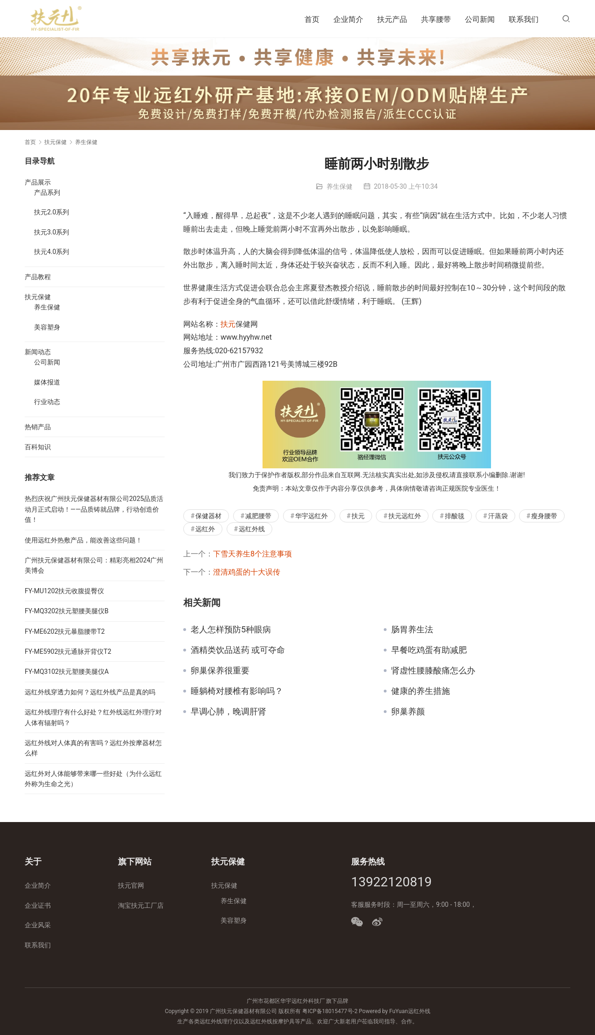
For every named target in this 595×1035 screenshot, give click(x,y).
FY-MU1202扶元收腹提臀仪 (64, 591)
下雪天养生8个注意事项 (252, 553)
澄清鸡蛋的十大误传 (246, 572)
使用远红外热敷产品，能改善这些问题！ (83, 540)
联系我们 (524, 19)
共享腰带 (436, 19)
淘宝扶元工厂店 (141, 905)
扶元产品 (392, 19)
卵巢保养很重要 (220, 670)
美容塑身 (47, 327)
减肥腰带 (258, 516)
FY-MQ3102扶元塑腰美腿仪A (67, 671)
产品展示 (38, 182)
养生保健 (339, 186)
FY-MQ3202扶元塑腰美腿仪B (67, 611)
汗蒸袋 (498, 516)
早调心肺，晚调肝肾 (228, 711)
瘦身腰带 (544, 516)
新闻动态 (38, 352)
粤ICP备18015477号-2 (330, 1011)
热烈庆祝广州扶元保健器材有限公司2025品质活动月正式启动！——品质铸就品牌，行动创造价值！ (94, 509)
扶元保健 (38, 297)
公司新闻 (480, 19)
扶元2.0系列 (51, 212)
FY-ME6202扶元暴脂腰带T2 (65, 631)
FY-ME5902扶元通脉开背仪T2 (68, 651)
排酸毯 (454, 516)
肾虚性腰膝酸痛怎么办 (433, 670)
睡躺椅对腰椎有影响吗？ (237, 691)
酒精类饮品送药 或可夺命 (238, 650)
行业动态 (47, 401)
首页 (311, 19)
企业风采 (38, 925)
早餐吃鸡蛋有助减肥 (429, 650)
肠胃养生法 (412, 629)
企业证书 (38, 905)
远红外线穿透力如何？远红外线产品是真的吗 (90, 692)
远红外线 (252, 529)
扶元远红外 (404, 516)
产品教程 (38, 277)
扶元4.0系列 (51, 251)
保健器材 (208, 516)
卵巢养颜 (408, 711)
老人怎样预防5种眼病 (231, 629)
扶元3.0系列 (51, 232)
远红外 (205, 529)
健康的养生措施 (420, 691)
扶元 (228, 324)
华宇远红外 (311, 516)
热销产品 (38, 427)
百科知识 (38, 447)
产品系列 (47, 192)
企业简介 (348, 19)
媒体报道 (47, 382)
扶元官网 (131, 885)
